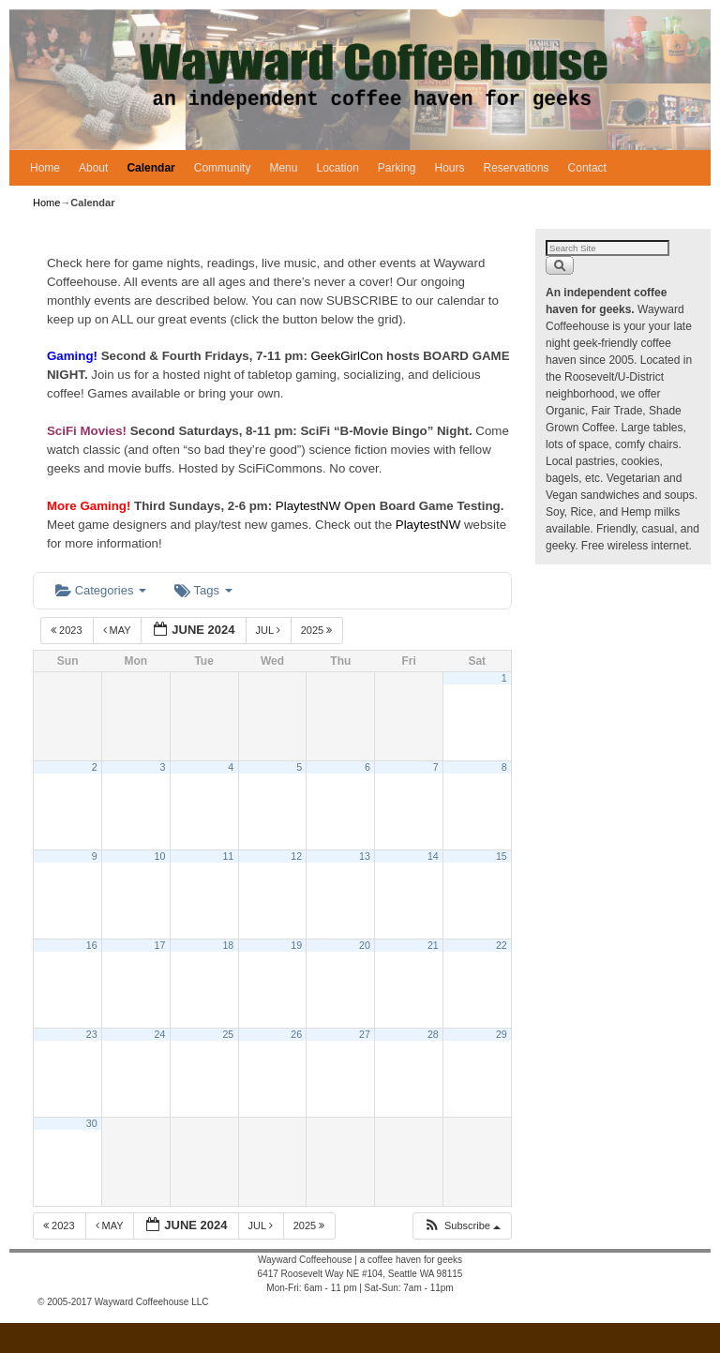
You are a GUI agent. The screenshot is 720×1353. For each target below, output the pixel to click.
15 (501, 856)
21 (433, 945)
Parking (397, 167)
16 (92, 945)
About (93, 167)
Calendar (150, 167)
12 (296, 856)
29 (501, 1034)
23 (92, 1034)
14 (433, 856)
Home (45, 167)
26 (296, 1034)
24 (160, 1034)
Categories (100, 590)
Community (222, 167)
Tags (203, 590)
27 (364, 1034)
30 (92, 1123)
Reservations (516, 167)
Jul (269, 630)
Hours (450, 167)
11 (227, 856)
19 (296, 945)
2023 (68, 630)
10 (160, 856)
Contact (587, 167)
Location (337, 167)
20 (364, 945)
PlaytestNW (310, 506)
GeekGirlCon (349, 356)
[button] (461, 1226)
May (118, 630)
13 (364, 856)
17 (160, 945)
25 (227, 1034)
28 (433, 1034)
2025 (318, 630)
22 (501, 945)
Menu (283, 167)
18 (227, 945)
